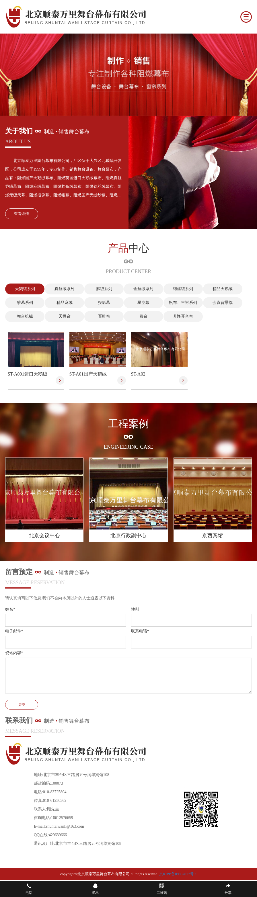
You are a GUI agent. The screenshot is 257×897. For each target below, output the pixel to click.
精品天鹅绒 (210, 289)
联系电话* (140, 631)
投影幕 (98, 302)
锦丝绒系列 (173, 289)
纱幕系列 (24, 302)
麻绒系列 (98, 289)
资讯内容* (14, 653)
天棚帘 (61, 316)
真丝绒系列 (61, 289)
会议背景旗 (210, 302)
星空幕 (136, 302)
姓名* (10, 609)
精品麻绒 (61, 302)
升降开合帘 (173, 316)
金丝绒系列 (136, 289)
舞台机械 (24, 316)
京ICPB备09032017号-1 (178, 874)
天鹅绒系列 (24, 289)
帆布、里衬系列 (173, 302)
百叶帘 (98, 316)
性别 (135, 609)
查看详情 (21, 214)
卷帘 (136, 316)
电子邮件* (14, 631)
